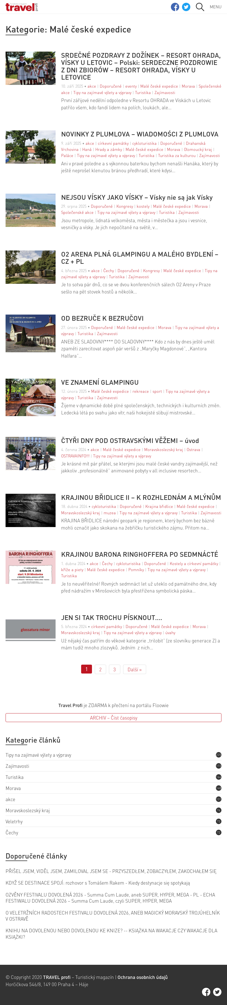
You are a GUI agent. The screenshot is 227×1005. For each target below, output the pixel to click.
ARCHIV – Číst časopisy (113, 718)
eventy (131, 85)
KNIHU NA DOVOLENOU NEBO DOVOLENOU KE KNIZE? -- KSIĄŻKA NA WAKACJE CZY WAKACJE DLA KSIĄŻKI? (111, 933)
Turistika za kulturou (177, 155)
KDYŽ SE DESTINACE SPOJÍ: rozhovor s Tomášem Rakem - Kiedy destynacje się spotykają (98, 883)
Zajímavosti (164, 92)
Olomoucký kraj (198, 149)
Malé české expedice (159, 85)
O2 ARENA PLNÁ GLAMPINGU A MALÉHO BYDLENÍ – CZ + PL (139, 257)
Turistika (143, 92)
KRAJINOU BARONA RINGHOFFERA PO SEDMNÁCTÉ (139, 554)
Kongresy (124, 206)
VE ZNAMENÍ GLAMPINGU (100, 382)
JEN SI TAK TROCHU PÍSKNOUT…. (111, 617)
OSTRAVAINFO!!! (75, 455)
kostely (143, 206)
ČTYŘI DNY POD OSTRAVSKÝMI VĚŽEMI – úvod (130, 440)
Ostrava (193, 449)
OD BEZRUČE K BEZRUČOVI (102, 318)
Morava (188, 85)
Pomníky (136, 569)
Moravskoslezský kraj (163, 449)
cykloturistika (144, 143)
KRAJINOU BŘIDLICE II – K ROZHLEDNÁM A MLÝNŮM (141, 497)
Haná (87, 149)
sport (157, 391)
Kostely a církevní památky (194, 563)
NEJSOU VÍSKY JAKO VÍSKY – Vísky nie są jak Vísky (137, 197)
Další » (135, 669)
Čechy (108, 270)
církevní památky (113, 143)
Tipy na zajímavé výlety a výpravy (102, 92)
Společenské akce (77, 212)
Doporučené (111, 85)
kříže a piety (72, 569)
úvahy (170, 632)
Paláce (67, 155)
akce (92, 85)
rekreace (141, 391)
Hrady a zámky (108, 149)
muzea (110, 512)
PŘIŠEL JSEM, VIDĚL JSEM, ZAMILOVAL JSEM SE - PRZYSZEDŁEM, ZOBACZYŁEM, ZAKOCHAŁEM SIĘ (111, 871)
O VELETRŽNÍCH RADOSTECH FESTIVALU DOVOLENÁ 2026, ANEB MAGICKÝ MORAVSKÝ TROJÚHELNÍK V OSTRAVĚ (113, 916)
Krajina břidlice (159, 506)
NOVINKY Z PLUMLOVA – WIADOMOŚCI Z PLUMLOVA (139, 134)
